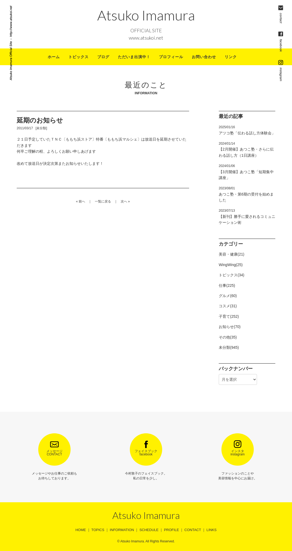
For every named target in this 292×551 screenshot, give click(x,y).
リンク (231, 57)
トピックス (78, 57)
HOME (80, 530)
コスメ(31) (228, 306)
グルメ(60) (228, 296)
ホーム (54, 57)
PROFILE (171, 530)
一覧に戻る (103, 201)
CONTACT (193, 530)
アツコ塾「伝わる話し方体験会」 (247, 130)
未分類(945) (229, 347)
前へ (82, 201)
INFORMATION (122, 530)
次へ (124, 201)
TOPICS (97, 530)
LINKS (211, 530)
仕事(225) (227, 285)
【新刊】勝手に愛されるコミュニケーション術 (247, 217)
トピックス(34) (231, 275)
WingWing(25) (231, 265)
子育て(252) (229, 316)
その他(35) (228, 337)
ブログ (103, 57)
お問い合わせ (204, 57)
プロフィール (171, 57)
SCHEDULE (149, 530)
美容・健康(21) (231, 254)
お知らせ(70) (230, 327)
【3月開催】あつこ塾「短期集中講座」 (246, 172)
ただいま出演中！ (134, 57)
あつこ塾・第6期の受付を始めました (246, 194)
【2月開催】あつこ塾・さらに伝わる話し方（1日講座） (246, 150)
